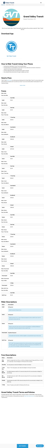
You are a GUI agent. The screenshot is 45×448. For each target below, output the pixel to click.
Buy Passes (22, 446)
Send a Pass (9, 80)
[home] (8, 2)
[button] (41, 2)
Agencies (3, 4)
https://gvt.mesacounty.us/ (29, 396)
